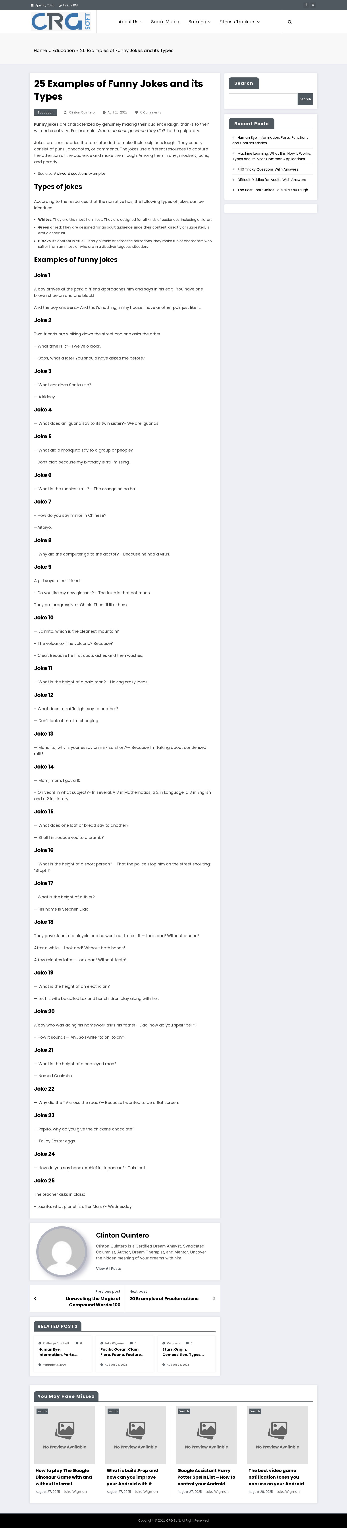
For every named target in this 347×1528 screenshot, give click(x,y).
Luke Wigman (114, 1343)
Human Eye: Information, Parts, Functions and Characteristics (57, 1352)
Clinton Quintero (82, 112)
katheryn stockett (56, 1343)
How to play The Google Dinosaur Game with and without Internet (64, 1477)
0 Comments (150, 112)
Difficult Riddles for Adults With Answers (271, 179)
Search (243, 83)
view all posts (108, 1269)
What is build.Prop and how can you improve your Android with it (132, 1477)
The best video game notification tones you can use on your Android (276, 1477)
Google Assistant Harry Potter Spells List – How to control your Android (206, 1477)
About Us (130, 22)
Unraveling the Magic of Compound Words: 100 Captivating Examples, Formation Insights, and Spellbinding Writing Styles (81, 1301)
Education (46, 112)
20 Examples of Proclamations (164, 1298)
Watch (42, 1411)
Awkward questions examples (80, 173)
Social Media (165, 22)
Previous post (107, 1291)
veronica (173, 1343)
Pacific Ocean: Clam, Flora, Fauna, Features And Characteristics (121, 1352)
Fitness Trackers (239, 22)
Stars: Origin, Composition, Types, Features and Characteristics (181, 1352)
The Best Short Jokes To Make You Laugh (272, 189)
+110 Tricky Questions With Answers (267, 169)
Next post (138, 1291)
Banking (199, 22)
